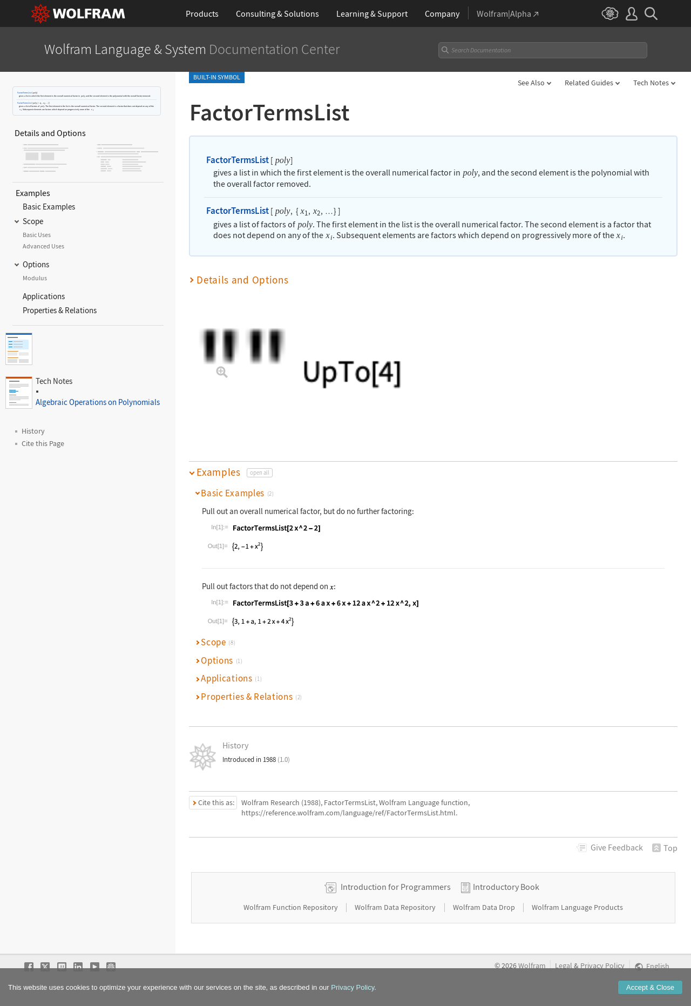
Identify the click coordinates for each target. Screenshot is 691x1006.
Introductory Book (506, 886)
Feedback (617, 847)
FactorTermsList (24, 92)
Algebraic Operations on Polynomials (98, 402)
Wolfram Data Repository (396, 907)
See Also (531, 82)
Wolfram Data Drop (485, 907)
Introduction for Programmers (395, 886)
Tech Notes (651, 82)
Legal (563, 965)
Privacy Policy (602, 965)
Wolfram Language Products (577, 907)
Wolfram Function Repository (291, 907)
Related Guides (589, 82)
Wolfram (532, 965)
